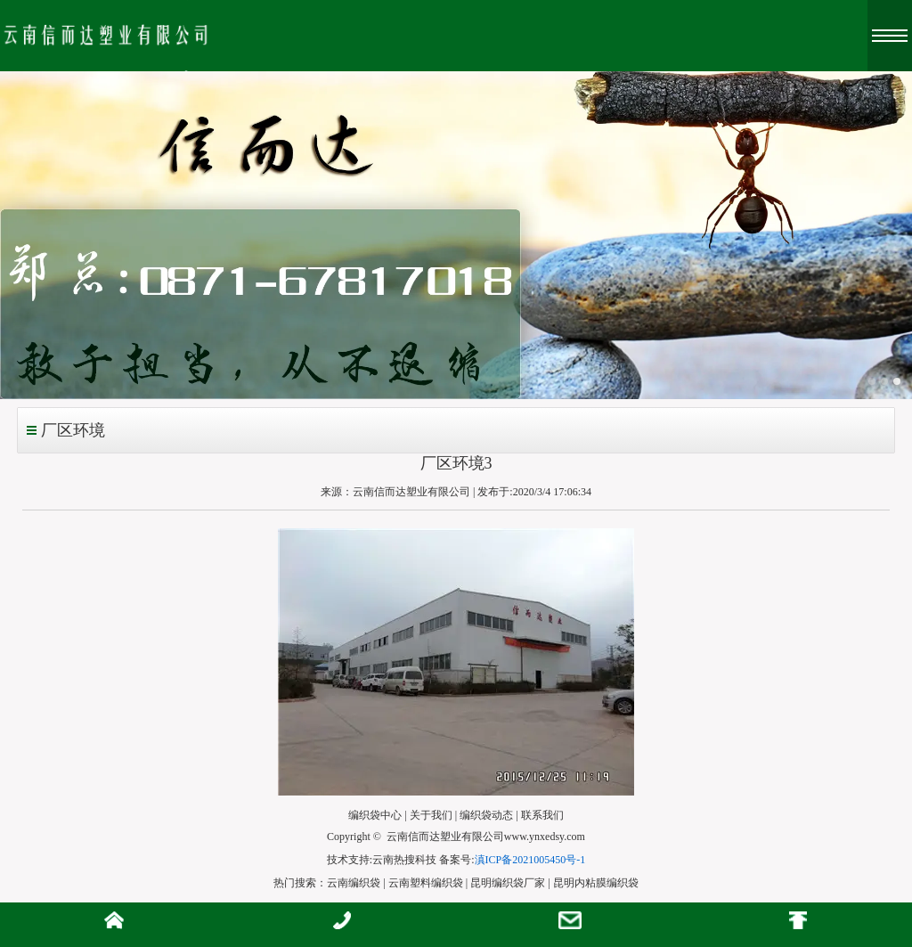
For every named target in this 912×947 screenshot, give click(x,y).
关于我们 (431, 815)
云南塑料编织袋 (425, 883)
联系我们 (542, 815)
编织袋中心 (375, 815)
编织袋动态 (486, 815)
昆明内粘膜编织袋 (596, 883)
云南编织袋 (353, 883)
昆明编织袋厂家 (507, 883)
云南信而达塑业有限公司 (411, 492)
